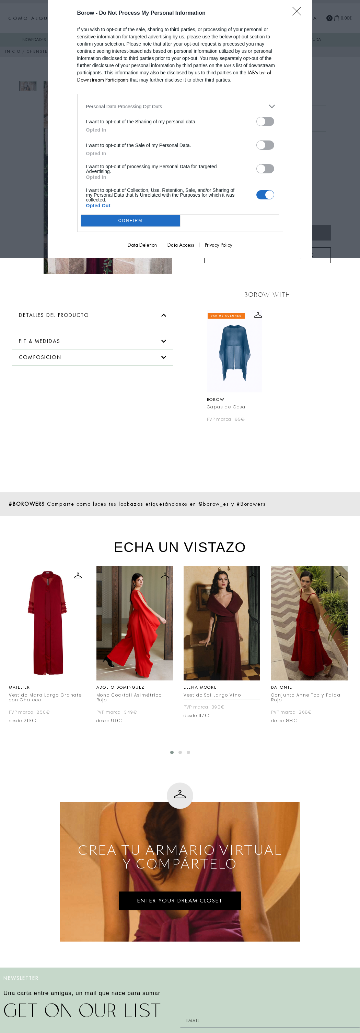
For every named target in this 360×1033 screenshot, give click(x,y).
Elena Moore (200, 687)
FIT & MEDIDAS (39, 341)
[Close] (298, 13)
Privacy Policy (218, 245)
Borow (216, 399)
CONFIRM (130, 220)
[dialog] (180, 129)
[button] (92, 315)
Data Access (180, 245)
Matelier (19, 687)
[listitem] (180, 106)
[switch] (265, 121)
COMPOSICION (40, 357)
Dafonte (281, 687)
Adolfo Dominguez (120, 687)
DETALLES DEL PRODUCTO (54, 315)
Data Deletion (142, 245)
